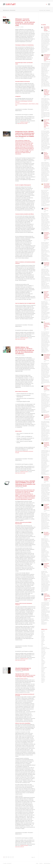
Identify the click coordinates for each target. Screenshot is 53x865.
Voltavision (43, 679)
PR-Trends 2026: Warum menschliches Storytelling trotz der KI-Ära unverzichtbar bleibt (46, 123)
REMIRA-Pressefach (24, 122)
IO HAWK (43, 655)
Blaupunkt (43, 636)
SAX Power (43, 672)
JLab (42, 659)
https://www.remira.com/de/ (22, 123)
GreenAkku (43, 651)
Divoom (42, 641)
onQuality (42, 663)
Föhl (42, 645)
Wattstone (43, 680)
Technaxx (42, 675)
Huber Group (43, 652)
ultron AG (42, 678)
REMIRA (23, 355)
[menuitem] (37, 863)
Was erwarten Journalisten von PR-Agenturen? (46, 533)
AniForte (42, 633)
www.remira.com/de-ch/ (19, 846)
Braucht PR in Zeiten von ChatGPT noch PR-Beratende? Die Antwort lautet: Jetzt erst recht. (46, 295)
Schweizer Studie (23, 678)
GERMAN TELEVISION (45, 648)
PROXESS (43, 668)
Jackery (42, 656)
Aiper (42, 632)
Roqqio (42, 671)
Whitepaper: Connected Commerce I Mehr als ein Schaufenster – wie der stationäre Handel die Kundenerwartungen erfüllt (25, 22)
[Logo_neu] (9, 4)
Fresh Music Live (44, 647)
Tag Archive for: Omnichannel (9, 10)
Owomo (42, 664)
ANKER (42, 635)
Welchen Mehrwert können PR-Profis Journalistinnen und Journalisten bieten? (47, 357)
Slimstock (43, 674)
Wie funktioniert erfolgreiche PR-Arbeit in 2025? (46, 263)
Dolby (42, 643)
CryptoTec (43, 640)
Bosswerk (43, 637)
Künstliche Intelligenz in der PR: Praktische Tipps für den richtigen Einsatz (46, 92)
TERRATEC (43, 676)
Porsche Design (44, 667)
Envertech (43, 644)
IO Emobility (43, 653)
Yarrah (42, 682)
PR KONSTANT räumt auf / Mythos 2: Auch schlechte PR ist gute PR (46, 507)
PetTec (42, 666)
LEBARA (42, 660)
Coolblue (42, 639)
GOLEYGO (43, 649)
